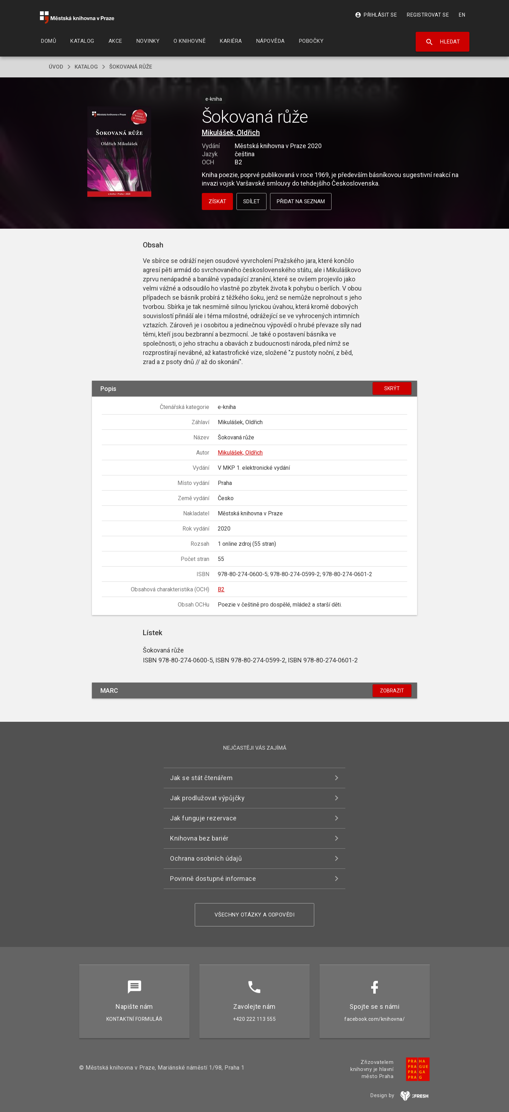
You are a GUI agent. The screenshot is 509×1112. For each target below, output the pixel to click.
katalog (86, 67)
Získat (217, 201)
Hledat (442, 42)
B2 (221, 589)
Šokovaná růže (130, 67)
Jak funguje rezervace (203, 818)
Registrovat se (428, 15)
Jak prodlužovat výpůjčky (207, 798)
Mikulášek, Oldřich (231, 132)
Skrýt (392, 388)
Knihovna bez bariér (199, 838)
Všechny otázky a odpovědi (255, 915)
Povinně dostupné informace (213, 878)
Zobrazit (392, 690)
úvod (56, 67)
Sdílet (251, 201)
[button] (119, 152)
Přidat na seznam (301, 201)
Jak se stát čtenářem (201, 778)
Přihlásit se (376, 15)
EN (462, 15)
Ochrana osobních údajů (206, 858)
